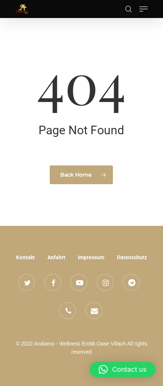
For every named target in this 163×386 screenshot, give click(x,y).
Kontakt (25, 257)
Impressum (91, 257)
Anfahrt (56, 257)
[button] (143, 9)
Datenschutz (132, 257)
